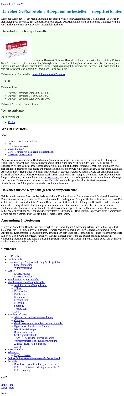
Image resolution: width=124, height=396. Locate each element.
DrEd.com (19, 294)
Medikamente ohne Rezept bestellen (26, 282)
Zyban (17, 346)
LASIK (11, 270)
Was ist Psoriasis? (16, 149)
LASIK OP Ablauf (23, 276)
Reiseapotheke (15, 349)
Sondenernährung (23, 265)
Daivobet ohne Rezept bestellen (22, 141)
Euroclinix (19, 297)
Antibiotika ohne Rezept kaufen (30, 285)
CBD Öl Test (14, 256)
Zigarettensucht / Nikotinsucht (30, 343)
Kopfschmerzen (22, 355)
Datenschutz (7, 387)
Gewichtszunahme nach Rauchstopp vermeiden (38, 323)
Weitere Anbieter (21, 146)
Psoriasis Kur (51, 177)
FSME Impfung (22, 370)
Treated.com (20, 308)
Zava (16, 311)
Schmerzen (13, 352)
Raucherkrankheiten (24, 332)
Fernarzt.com (21, 300)
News (4, 393)
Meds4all (19, 302)
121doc (11, 122)
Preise (10, 143)
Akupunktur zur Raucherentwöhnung (33, 317)
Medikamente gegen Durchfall (23, 279)
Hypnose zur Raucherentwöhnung (31, 326)
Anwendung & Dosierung (20, 154)
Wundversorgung (23, 267)
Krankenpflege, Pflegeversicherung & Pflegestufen (34, 262)
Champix (19, 320)
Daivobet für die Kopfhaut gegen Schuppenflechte (31, 151)
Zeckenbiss (13, 361)
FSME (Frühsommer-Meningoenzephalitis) (36, 367)
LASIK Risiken (22, 273)
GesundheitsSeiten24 (12, 4)
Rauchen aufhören (17, 314)
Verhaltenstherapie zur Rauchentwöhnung (35, 340)
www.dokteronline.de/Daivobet (48, 74)
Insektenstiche (15, 259)
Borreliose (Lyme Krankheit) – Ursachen (35, 364)
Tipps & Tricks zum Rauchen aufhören (34, 337)
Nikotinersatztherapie (25, 329)
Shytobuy (19, 305)
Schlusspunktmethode (25, 335)
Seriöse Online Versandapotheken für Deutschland (34, 358)
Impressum (7, 384)
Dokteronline (21, 291)
